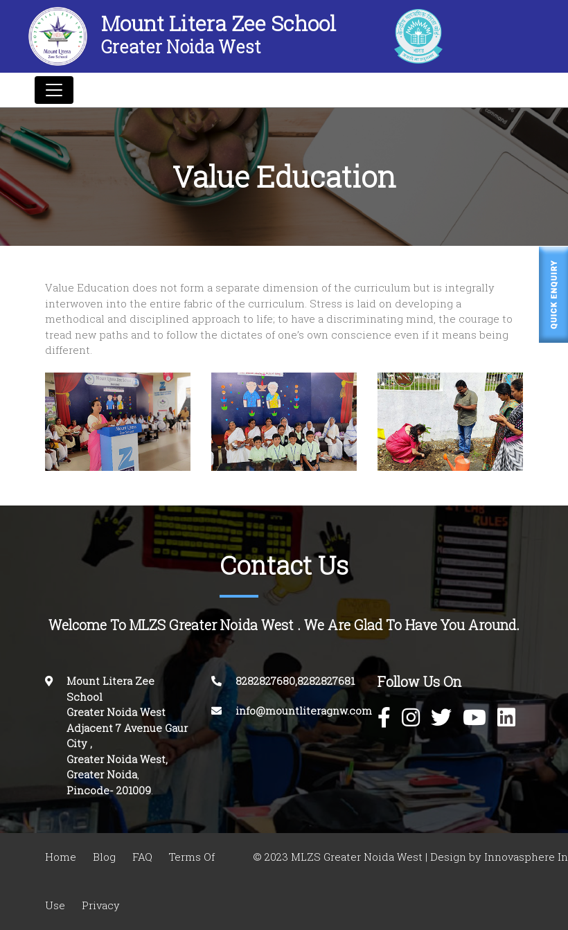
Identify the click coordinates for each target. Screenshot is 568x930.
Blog (104, 857)
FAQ (142, 857)
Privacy (101, 905)
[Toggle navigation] (54, 90)
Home (60, 857)
